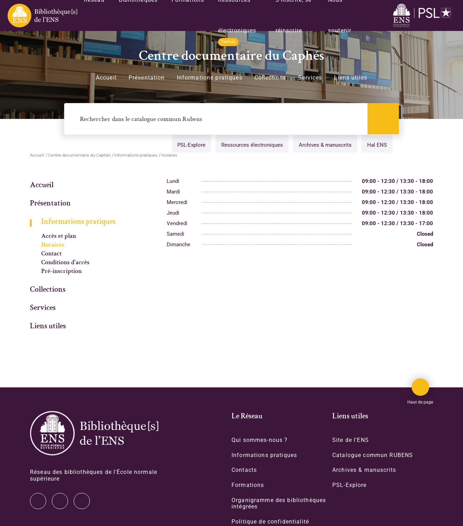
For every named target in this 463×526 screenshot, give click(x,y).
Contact (51, 254)
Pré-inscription (61, 271)
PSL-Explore (189, 145)
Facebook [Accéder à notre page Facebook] (82, 501)
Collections (270, 78)
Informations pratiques (209, 78)
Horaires (52, 245)
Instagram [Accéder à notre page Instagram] (60, 501)
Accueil (106, 78)
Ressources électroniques (250, 145)
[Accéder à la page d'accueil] (94, 433)
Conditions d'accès (65, 263)
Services (310, 78)
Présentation (147, 78)
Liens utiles (350, 78)
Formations (248, 485)
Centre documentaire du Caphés (79, 155)
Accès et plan (58, 236)
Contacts (244, 470)
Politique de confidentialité (270, 522)
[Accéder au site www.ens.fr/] (423, 16)
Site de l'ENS (350, 440)
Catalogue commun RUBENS (372, 455)
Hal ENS (376, 145)
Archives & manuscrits (323, 145)
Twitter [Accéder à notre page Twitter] (38, 501)
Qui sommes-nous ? (260, 440)
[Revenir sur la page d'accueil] (42, 15)
